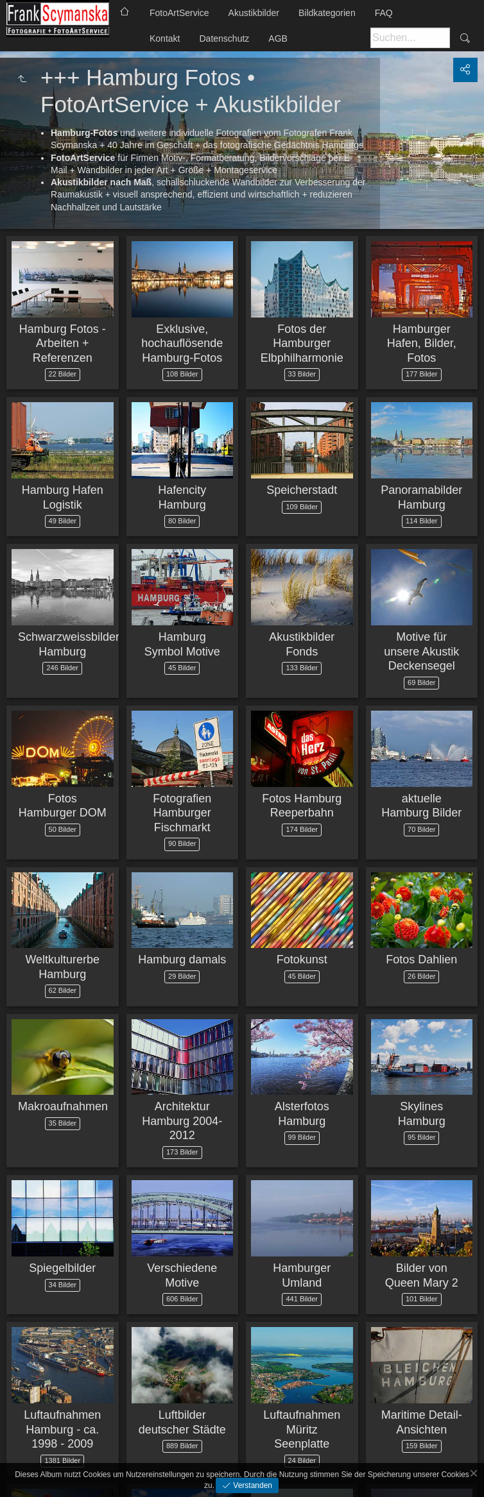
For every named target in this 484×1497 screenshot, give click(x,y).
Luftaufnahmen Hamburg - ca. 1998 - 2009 (62, 1429)
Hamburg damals (182, 959)
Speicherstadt (301, 490)
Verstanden (251, 1485)
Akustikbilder (254, 13)
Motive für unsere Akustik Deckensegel (421, 651)
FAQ (384, 13)
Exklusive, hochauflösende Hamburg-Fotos (182, 343)
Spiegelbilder (62, 1268)
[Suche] (410, 38)
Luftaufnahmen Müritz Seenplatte (301, 1429)
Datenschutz (224, 38)
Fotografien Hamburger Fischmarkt (182, 813)
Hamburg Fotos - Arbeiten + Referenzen (62, 343)
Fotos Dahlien (421, 959)
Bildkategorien (327, 13)
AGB (278, 38)
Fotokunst (302, 959)
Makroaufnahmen (63, 1106)
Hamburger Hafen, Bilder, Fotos (421, 343)
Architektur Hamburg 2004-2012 (182, 1121)
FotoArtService (179, 13)
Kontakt (165, 38)
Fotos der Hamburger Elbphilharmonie (302, 343)
